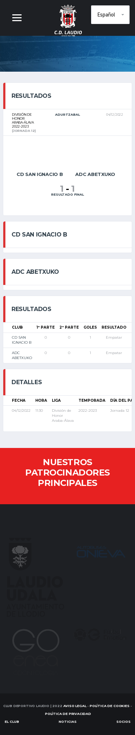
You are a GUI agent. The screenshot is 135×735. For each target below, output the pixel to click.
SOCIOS (123, 722)
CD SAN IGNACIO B (21, 340)
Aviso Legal (74, 706)
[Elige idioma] (110, 14)
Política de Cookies (110, 706)
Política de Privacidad (68, 714)
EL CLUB (12, 722)
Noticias (68, 722)
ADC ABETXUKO (22, 355)
